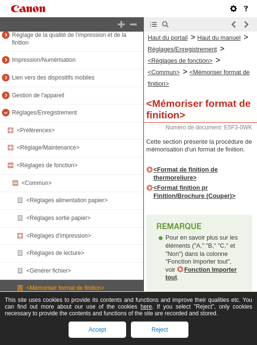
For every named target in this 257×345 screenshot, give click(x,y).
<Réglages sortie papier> (58, 218)
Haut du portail (167, 37)
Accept (97, 329)
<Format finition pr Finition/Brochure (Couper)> (194, 191)
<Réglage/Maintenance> (48, 147)
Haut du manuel (218, 37)
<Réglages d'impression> (58, 235)
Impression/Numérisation (44, 60)
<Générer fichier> (48, 270)
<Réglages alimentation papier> (66, 200)
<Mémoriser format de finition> (65, 288)
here (146, 306)
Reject (160, 329)
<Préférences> (36, 130)
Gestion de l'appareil (38, 95)
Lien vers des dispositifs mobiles (53, 77)
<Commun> (37, 183)
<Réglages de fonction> (47, 165)
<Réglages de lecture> (55, 253)
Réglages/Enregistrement (44, 112)
